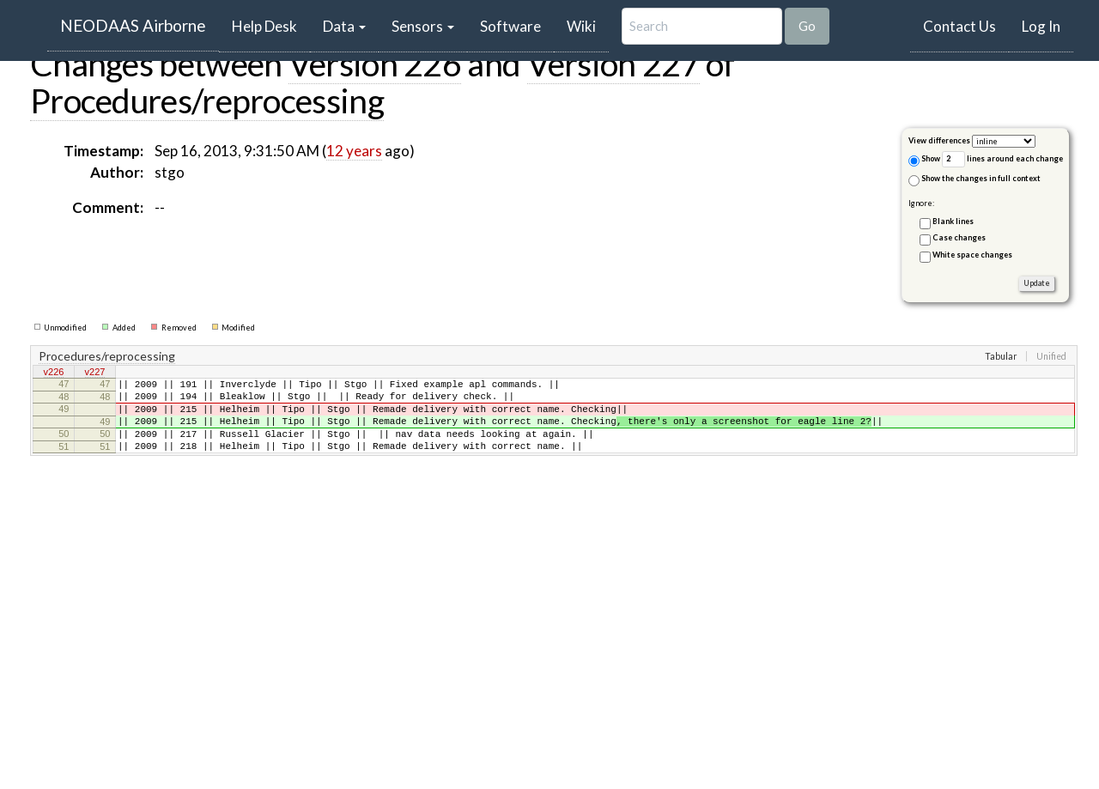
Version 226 (374, 63)
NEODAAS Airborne (133, 25)
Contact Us (959, 26)
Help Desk (271, 25)
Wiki (581, 26)
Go (807, 25)
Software (510, 26)
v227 (95, 373)
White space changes (972, 254)
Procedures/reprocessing (207, 100)
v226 (54, 373)
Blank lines (953, 221)
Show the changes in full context (974, 179)
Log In (1041, 26)
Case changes (959, 237)
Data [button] (344, 26)
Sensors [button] (423, 26)
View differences (939, 140)
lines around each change (1002, 159)
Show (924, 160)
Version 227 (613, 63)
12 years (354, 151)
